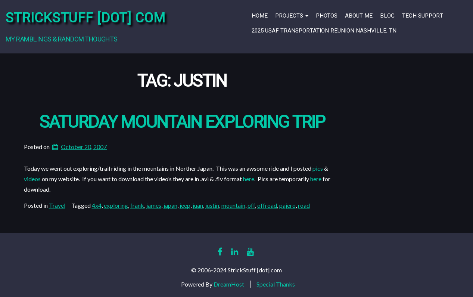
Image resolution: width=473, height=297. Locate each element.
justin (212, 205)
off (251, 205)
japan (170, 205)
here (248, 178)
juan (198, 205)
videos (32, 178)
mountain (233, 205)
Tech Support (422, 16)
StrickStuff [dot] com (85, 18)
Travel (57, 205)
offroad (267, 205)
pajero (287, 205)
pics (317, 168)
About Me (359, 16)
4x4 (97, 205)
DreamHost (229, 284)
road (304, 205)
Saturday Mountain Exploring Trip (181, 122)
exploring (116, 205)
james (153, 205)
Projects (291, 16)
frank (137, 205)
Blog (387, 16)
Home (260, 16)
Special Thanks (275, 284)
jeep (185, 205)
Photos (326, 16)
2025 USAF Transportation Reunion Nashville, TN (324, 31)
